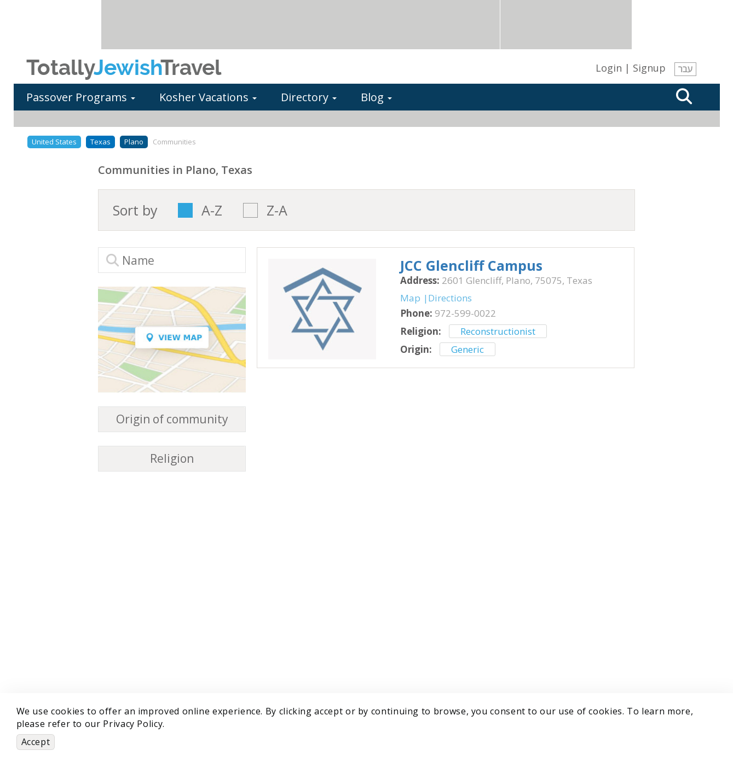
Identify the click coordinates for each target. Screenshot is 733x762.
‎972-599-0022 (465, 313)
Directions (450, 298)
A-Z (211, 210)
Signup (649, 67)
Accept (35, 742)
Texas (100, 142)
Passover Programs (80, 97)
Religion (172, 458)
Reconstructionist (497, 331)
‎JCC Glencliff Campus (471, 265)
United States (54, 142)
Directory (309, 97)
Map (410, 298)
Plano (133, 142)
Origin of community (172, 419)
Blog (376, 97)
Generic (467, 349)
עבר (685, 69)
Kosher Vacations (208, 97)
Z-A (277, 210)
